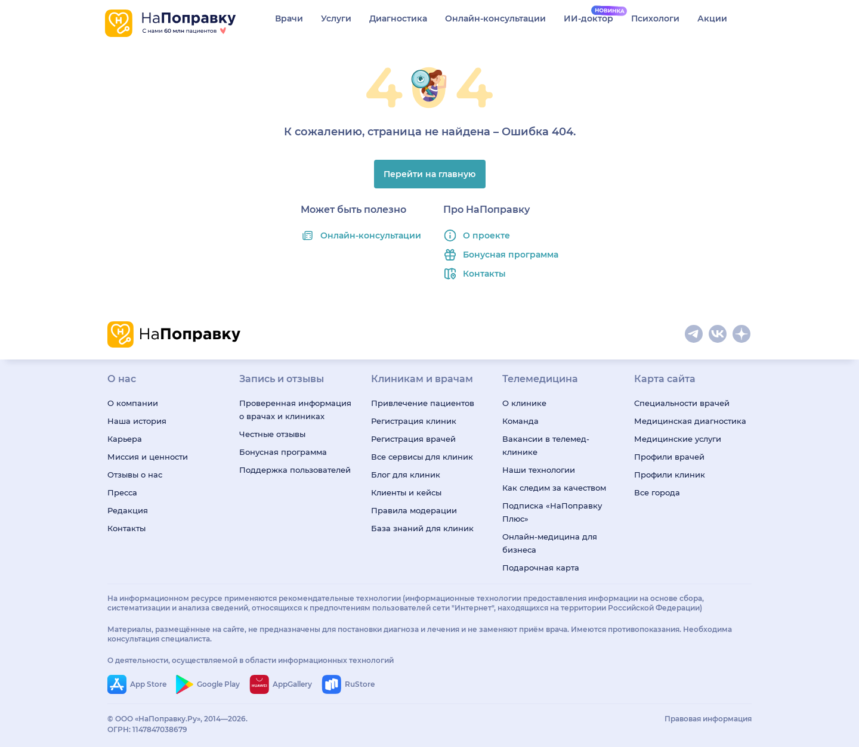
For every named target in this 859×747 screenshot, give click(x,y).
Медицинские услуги (677, 439)
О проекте (486, 235)
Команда (520, 421)
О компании (132, 403)
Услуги (336, 18)
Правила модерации (414, 510)
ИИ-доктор (588, 18)
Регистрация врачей (413, 439)
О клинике (524, 403)
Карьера (124, 439)
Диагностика (398, 18)
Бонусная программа (510, 254)
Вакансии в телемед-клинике (545, 445)
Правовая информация (708, 718)
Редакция (127, 510)
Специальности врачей (682, 403)
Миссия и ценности (147, 456)
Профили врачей (669, 456)
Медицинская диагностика (690, 421)
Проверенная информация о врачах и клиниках (295, 409)
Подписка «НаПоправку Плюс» (552, 512)
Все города (657, 492)
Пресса (122, 492)
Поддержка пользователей (295, 470)
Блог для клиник (405, 474)
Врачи (289, 18)
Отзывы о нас (134, 474)
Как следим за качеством (554, 487)
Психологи (655, 18)
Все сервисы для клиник (422, 456)
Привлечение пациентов (422, 403)
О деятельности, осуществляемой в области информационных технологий (250, 660)
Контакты (484, 273)
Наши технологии (538, 470)
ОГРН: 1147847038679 (147, 729)
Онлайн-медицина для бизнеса (549, 543)
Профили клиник (669, 474)
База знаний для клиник (422, 528)
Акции (712, 18)
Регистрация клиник (413, 421)
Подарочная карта (540, 567)
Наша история (136, 421)
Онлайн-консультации (495, 18)
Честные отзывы (272, 434)
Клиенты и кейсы (406, 492)
